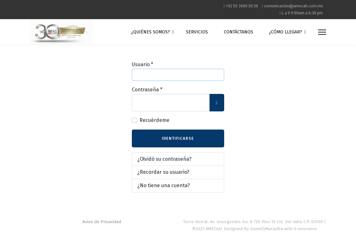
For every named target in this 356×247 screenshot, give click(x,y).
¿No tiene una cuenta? (163, 185)
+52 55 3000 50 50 (242, 6)
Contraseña (147, 90)
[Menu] (322, 32)
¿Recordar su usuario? (163, 172)
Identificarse (178, 138)
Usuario (142, 64)
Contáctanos (238, 32)
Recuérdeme (154, 120)
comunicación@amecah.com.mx (293, 6)
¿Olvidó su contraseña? (164, 159)
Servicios (197, 32)
